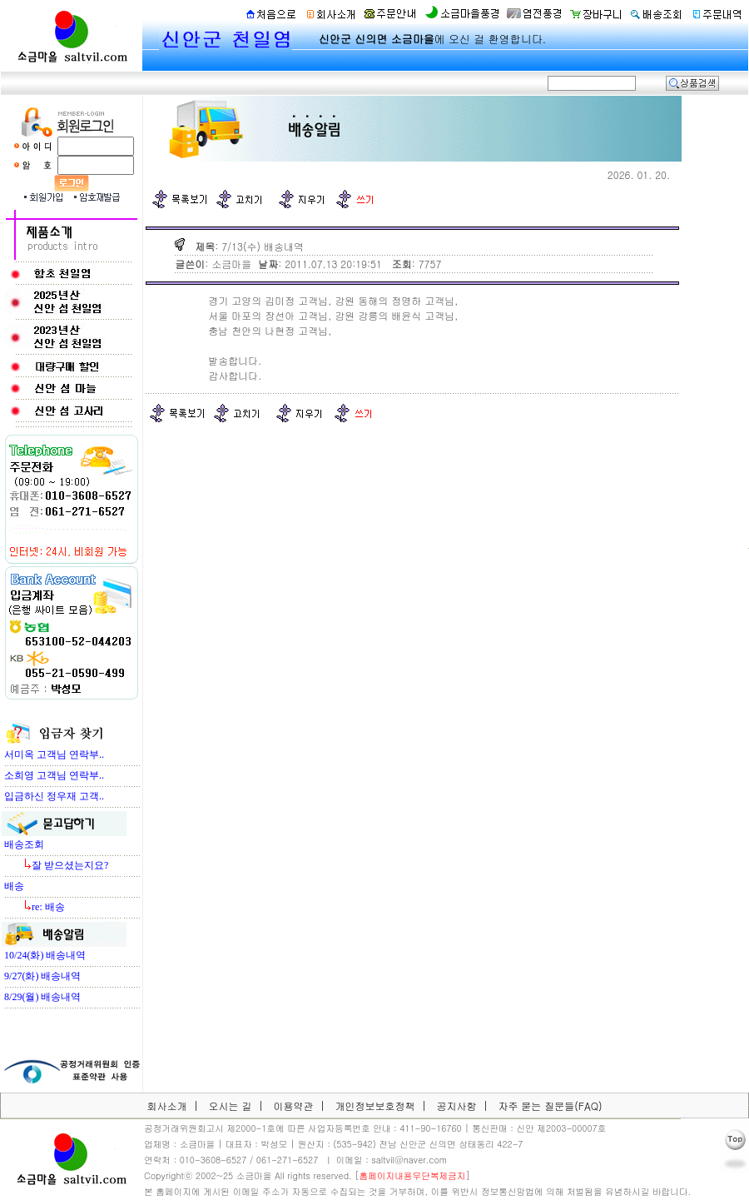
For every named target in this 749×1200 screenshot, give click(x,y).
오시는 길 (229, 1105)
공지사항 (456, 1105)
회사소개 (166, 1105)
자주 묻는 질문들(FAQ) (550, 1105)
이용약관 (293, 1105)
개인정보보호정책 (374, 1105)
